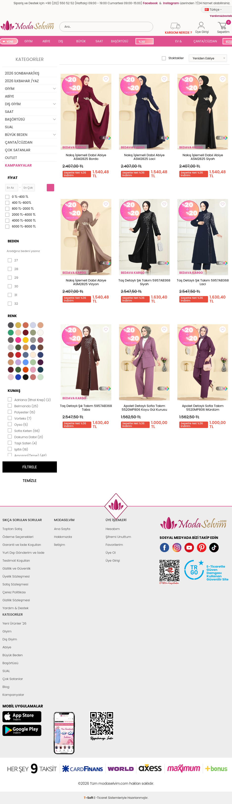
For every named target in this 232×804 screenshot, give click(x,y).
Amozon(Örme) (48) (27, 455)
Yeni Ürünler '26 (14, 623)
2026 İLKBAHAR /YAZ (22, 80)
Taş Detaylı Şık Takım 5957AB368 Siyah (144, 282)
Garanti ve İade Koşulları (21, 544)
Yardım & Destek (15, 608)
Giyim (7, 631)
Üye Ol (111, 552)
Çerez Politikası (14, 592)
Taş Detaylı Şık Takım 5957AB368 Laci (203, 282)
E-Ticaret (100, 781)
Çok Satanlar (12, 679)
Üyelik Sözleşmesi (16, 576)
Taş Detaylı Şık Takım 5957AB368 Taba (86, 407)
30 (13, 286)
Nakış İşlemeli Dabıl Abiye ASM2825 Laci (144, 157)
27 (13, 260)
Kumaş (14, 390)
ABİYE (46, 41)
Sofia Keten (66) (24, 430)
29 (13, 277)
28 (13, 269)
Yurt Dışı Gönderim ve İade (23, 552)
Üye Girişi (113, 560)
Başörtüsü (10, 663)
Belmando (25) (23, 405)
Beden (13, 241)
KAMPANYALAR (18, 165)
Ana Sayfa (62, 529)
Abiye (6, 647)
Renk (12, 315)
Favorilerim (114, 544)
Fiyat (13, 177)
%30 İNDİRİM (144, 42)
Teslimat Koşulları (16, 560)
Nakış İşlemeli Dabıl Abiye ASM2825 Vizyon (86, 282)
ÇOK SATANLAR (17, 150)
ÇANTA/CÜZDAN (205, 41)
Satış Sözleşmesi (15, 584)
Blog (5, 686)
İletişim (59, 544)
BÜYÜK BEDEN (81, 41)
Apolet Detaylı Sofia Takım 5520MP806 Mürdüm (203, 407)
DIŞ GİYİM (62, 41)
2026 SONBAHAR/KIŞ (22, 73)
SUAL (163, 41)
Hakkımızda (63, 536)
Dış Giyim (9, 639)
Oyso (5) (18, 424)
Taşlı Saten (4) (22, 443)
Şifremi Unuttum (118, 536)
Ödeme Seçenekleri (17, 536)
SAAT (99, 41)
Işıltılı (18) (18, 449)
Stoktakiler (173, 58)
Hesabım (113, 529)
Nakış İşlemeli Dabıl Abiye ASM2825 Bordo (86, 157)
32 (13, 303)
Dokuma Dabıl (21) (25, 436)
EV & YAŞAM (180, 41)
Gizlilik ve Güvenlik (16, 568)
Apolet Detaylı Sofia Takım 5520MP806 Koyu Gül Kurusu (144, 407)
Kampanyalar (13, 694)
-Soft (89, 781)
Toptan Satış (12, 529)
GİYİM (28, 41)
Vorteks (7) (19, 418)
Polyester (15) (21, 412)
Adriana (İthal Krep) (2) (29, 399)
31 (12, 295)
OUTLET (11, 157)
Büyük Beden (12, 655)
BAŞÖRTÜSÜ (119, 41)
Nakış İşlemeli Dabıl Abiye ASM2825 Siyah (203, 157)
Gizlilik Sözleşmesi (16, 600)
